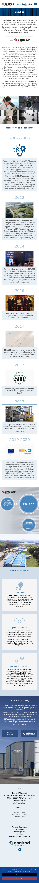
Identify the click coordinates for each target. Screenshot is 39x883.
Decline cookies (19, 878)
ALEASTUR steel (19, 816)
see (29, 732)
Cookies (20, 834)
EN (19, 4)
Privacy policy (19, 832)
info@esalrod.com (19, 803)
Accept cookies (19, 874)
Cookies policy (27, 871)
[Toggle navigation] (35, 4)
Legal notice (19, 829)
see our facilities (10, 733)
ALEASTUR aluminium (19, 814)
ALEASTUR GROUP (19, 812)
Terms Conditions (19, 827)
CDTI (26, 475)
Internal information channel (19, 836)
